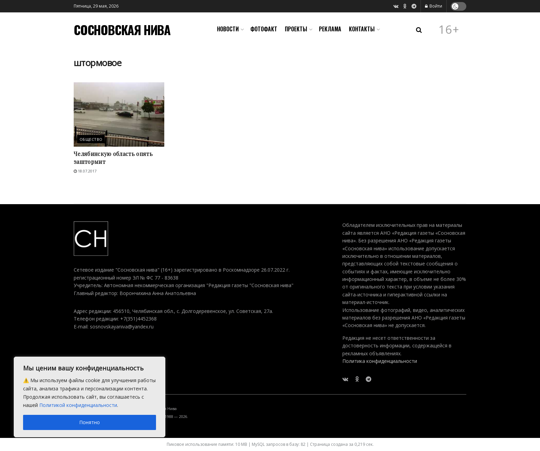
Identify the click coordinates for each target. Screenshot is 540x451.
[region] (89, 397)
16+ (449, 29)
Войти (433, 6)
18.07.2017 (85, 171)
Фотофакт (263, 29)
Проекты (296, 29)
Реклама (330, 29)
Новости (228, 29)
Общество (91, 139)
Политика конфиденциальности (379, 361)
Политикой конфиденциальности (78, 405)
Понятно (89, 422)
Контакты (362, 29)
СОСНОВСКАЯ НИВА (122, 29)
